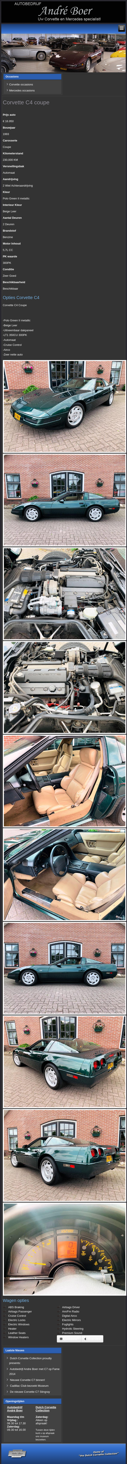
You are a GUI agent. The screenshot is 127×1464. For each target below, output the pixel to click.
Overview (92, 1339)
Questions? (69, 1339)
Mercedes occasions (22, 90)
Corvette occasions (21, 84)
